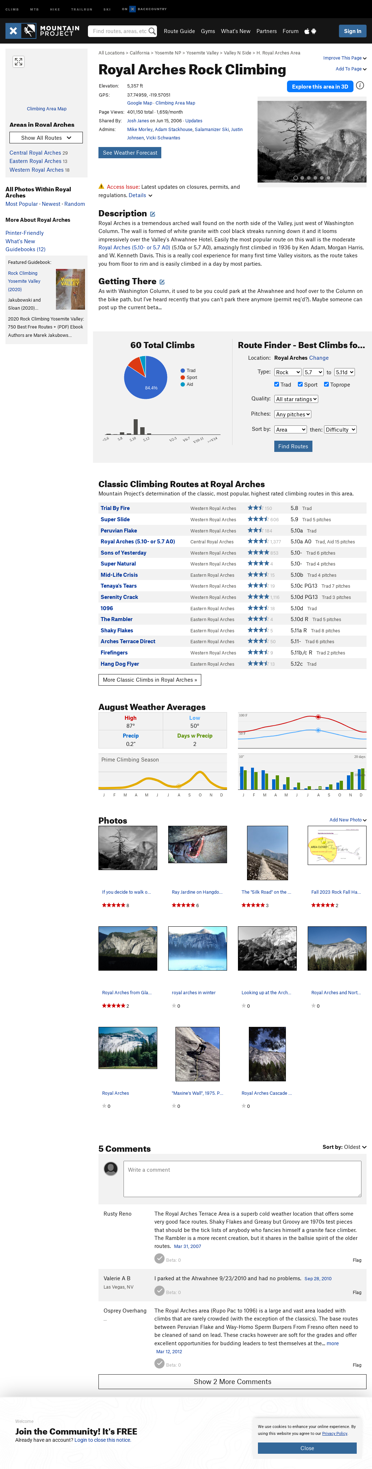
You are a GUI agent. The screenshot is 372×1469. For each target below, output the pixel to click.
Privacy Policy (334, 1433)
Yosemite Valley (202, 53)
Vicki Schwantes (163, 137)
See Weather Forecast (130, 152)
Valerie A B (117, 1278)
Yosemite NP (168, 53)
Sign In (352, 31)
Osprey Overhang (125, 1310)
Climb (12, 9)
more (333, 1343)
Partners (266, 31)
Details (140, 195)
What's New (236, 31)
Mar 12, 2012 (169, 1351)
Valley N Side (237, 53)
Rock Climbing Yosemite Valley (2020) (24, 281)
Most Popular (21, 203)
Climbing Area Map (46, 108)
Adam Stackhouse (174, 129)
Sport (308, 384)
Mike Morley (140, 129)
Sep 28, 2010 (318, 1278)
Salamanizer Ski (212, 129)
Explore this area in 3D (320, 86)
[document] (307, 1438)
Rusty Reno (118, 1213)
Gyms (208, 31)
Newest (51, 203)
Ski (107, 9)
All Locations (111, 53)
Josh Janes (138, 120)
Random (74, 203)
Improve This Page (345, 58)
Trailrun (82, 9)
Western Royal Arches (36, 169)
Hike (55, 9)
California (140, 53)
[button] (265, 142)
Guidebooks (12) (25, 249)
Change (319, 357)
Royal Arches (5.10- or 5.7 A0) (134, 247)
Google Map (139, 103)
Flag (357, 1260)
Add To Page (351, 69)
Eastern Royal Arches (35, 161)
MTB (34, 9)
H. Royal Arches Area (278, 53)
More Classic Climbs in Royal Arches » (150, 679)
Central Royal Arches (35, 152)
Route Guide (179, 31)
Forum (291, 31)
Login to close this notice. (103, 1440)
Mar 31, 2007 (187, 1246)
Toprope (337, 384)
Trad (282, 384)
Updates (193, 120)
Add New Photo (348, 820)
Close (307, 1448)
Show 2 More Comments (232, 1381)
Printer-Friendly (24, 232)
